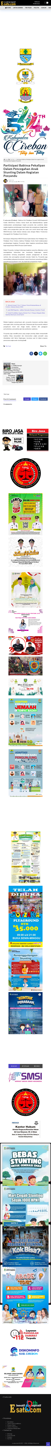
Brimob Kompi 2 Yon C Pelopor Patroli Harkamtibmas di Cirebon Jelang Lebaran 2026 (23, 306)
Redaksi (9, 1428)
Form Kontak (11, 1427)
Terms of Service (12, 1418)
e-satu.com (15, 1434)
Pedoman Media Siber (13, 1420)
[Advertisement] (25, 32)
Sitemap (9, 1425)
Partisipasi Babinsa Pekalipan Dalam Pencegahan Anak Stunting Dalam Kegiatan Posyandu (24, 170)
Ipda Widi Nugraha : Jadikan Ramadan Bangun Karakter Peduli (26, 310)
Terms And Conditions (14, 1415)
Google (27, 390)
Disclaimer (10, 1413)
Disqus (35, 390)
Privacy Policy (11, 1416)
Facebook (43, 390)
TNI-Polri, (22, 181)
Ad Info (9, 1430)
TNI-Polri (8, 346)
